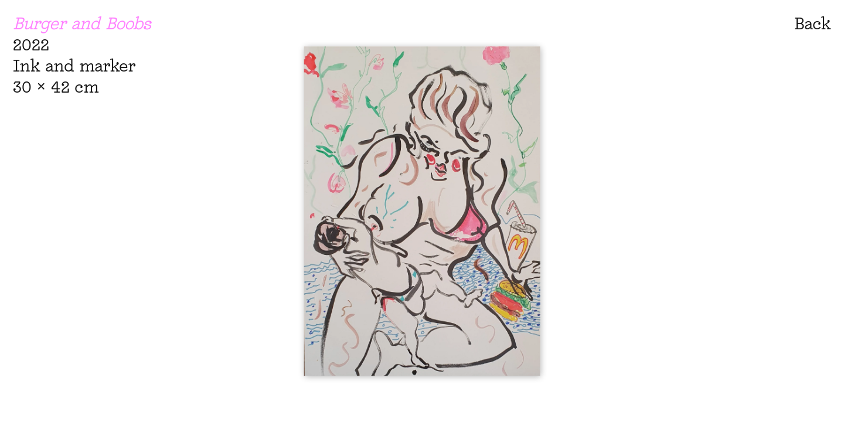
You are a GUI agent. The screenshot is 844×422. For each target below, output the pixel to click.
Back (812, 23)
